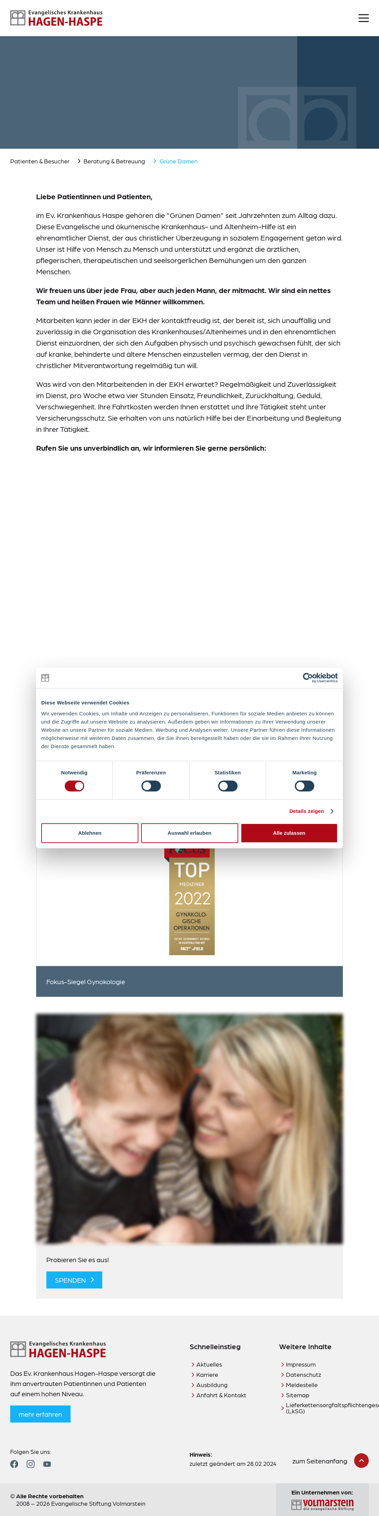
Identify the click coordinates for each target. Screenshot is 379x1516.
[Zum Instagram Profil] (30, 1464)
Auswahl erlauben (189, 833)
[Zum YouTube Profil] (47, 1464)
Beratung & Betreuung (114, 160)
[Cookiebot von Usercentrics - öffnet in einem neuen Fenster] (308, 678)
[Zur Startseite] (56, 18)
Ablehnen (89, 833)
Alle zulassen (289, 833)
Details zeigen (306, 811)
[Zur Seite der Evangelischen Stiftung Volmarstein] (322, 1505)
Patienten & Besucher (40, 160)
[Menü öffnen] (364, 18)
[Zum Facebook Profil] (14, 1464)
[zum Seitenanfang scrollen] (330, 1460)
